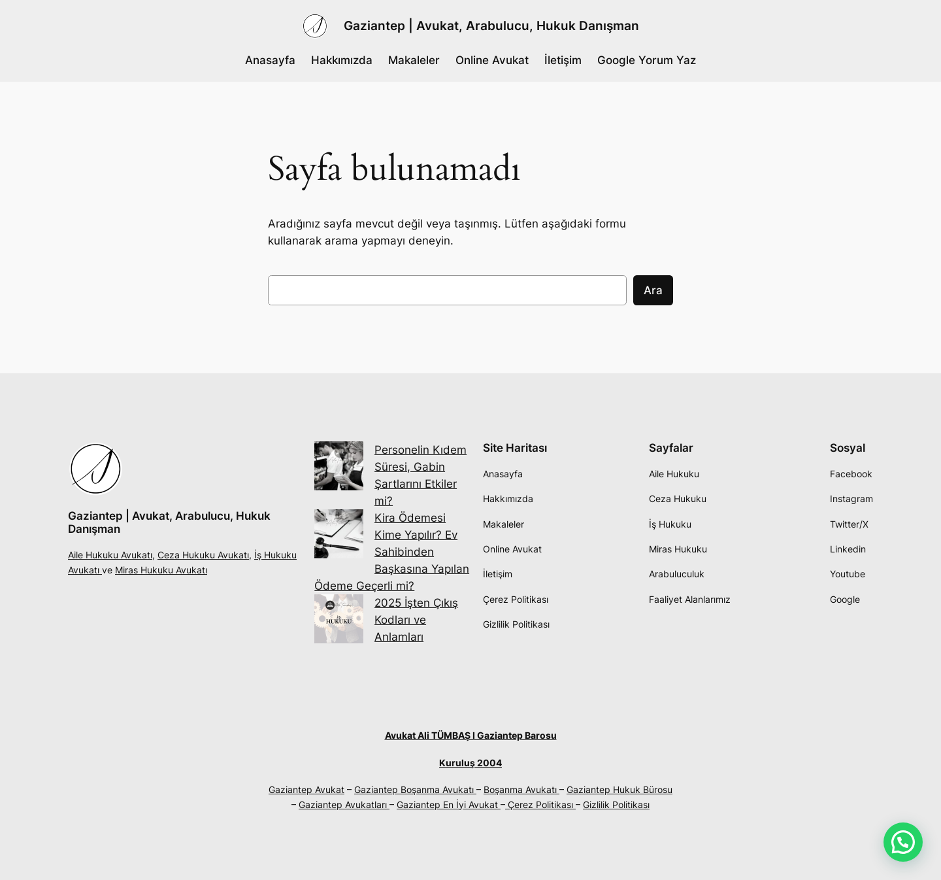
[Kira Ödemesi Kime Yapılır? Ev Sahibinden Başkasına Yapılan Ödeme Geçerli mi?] (338, 536)
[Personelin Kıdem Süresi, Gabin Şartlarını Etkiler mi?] (338, 468)
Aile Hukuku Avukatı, (111, 554)
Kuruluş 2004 (470, 762)
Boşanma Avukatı (521, 789)
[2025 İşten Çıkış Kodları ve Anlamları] (338, 621)
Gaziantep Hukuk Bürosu (619, 789)
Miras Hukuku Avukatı (161, 569)
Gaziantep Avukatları (344, 804)
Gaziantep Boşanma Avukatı (415, 789)
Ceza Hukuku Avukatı (203, 554)
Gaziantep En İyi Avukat (449, 804)
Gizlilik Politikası (616, 804)
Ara (653, 290)
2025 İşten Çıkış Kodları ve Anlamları (416, 619)
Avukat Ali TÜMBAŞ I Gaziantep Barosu (471, 735)
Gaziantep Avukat (306, 789)
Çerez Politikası (540, 804)
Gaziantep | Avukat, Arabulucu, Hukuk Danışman (491, 25)
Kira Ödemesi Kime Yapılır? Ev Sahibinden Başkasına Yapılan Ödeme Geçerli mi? (391, 551)
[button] (903, 842)
